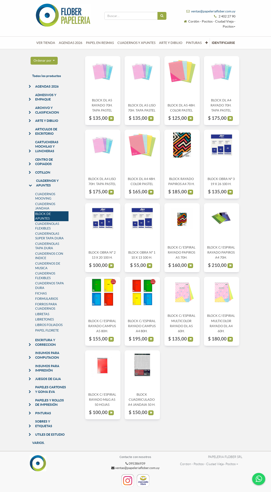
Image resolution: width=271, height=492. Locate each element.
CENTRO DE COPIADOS (44, 162)
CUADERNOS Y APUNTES (47, 183)
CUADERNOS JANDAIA (45, 206)
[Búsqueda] (161, 16)
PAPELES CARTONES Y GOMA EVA (50, 389)
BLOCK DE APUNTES (43, 216)
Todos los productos (46, 76)
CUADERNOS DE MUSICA (47, 266)
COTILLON (42, 172)
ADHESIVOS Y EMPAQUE (45, 97)
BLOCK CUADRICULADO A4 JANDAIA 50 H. (141, 400)
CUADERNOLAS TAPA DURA (47, 246)
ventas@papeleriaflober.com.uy (213, 11)
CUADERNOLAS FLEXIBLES (47, 226)
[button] (206, 42)
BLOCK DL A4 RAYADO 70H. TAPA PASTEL (221, 105)
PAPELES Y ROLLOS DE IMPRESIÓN (49, 402)
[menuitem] (45, 42)
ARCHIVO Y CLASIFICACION (47, 110)
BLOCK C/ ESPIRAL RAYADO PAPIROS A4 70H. (221, 253)
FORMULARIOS (46, 298)
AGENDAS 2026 (47, 86)
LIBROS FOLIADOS (49, 325)
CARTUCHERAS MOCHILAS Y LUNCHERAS (46, 146)
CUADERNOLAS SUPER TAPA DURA (49, 236)
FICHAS (41, 293)
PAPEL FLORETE (47, 330)
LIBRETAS (42, 314)
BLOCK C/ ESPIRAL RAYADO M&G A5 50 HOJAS (102, 400)
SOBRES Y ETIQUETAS (43, 424)
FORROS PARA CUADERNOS (46, 306)
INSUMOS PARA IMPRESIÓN (47, 368)
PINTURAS (43, 413)
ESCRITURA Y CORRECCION (45, 342)
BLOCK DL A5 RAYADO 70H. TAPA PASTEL (102, 105)
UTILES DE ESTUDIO (50, 434)
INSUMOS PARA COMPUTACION (47, 355)
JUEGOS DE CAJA (48, 379)
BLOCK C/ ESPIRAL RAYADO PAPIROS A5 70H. (181, 253)
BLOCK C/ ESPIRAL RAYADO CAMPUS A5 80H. (102, 326)
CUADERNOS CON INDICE (49, 256)
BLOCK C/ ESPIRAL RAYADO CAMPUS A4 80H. (142, 326)
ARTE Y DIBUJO (46, 121)
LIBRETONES (44, 319)
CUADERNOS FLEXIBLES (45, 276)
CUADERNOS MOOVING (45, 196)
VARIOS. (38, 443)
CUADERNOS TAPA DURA (49, 285)
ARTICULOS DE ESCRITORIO (46, 131)
